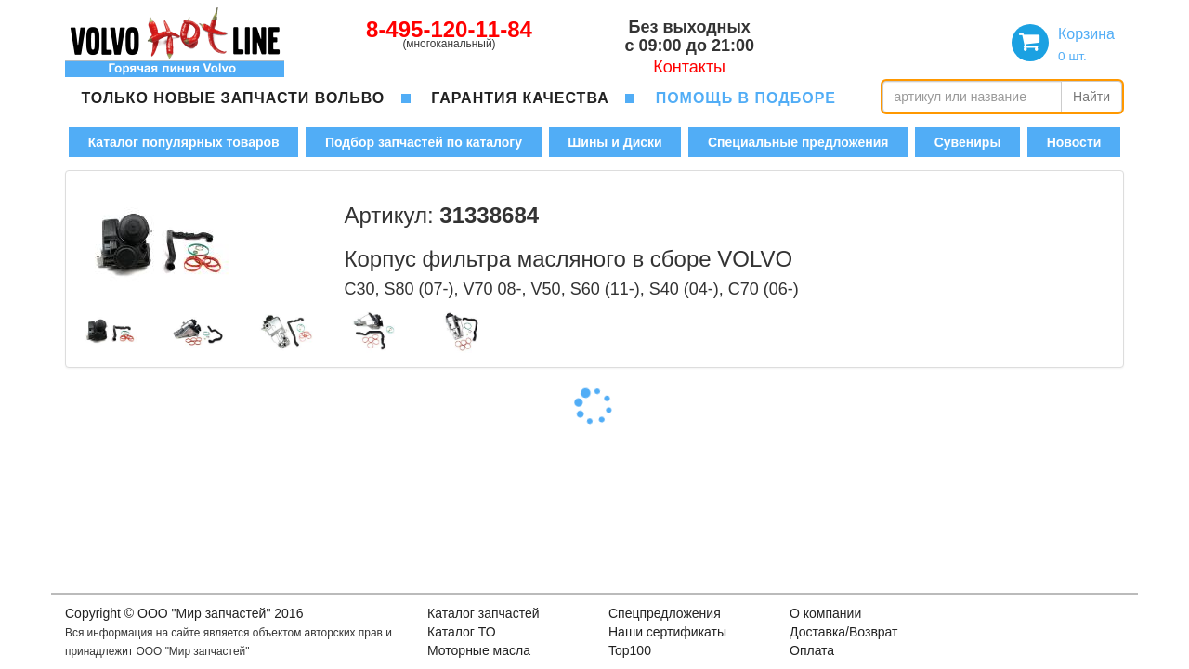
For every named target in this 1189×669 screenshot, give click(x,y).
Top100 (629, 650)
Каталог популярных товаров (184, 142)
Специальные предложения (798, 142)
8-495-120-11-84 (449, 29)
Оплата (812, 650)
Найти (1091, 96)
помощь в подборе (746, 98)
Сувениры (967, 142)
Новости (1074, 142)
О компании (825, 613)
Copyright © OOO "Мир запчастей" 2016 (184, 613)
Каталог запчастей (483, 613)
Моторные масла (478, 650)
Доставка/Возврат (844, 631)
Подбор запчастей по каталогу (423, 142)
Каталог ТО (461, 631)
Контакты (689, 67)
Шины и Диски (614, 142)
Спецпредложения (664, 613)
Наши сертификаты (667, 631)
